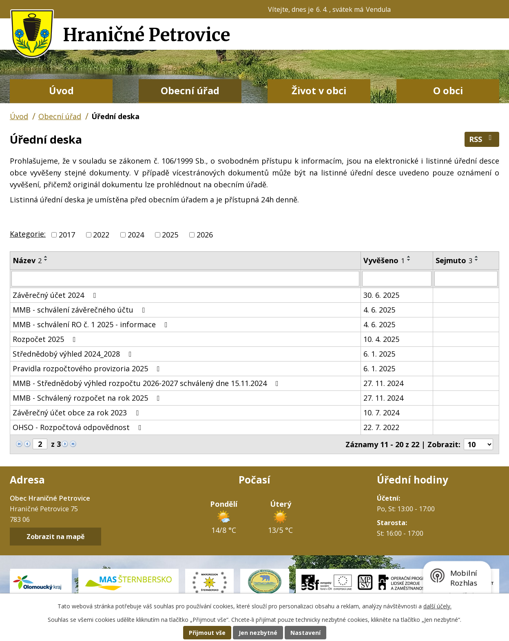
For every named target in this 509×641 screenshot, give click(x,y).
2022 (101, 235)
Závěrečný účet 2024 (56, 295)
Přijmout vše (207, 633)
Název (27, 260)
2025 (170, 235)
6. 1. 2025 (379, 354)
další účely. (437, 606)
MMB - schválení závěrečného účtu (80, 310)
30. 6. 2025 (381, 295)
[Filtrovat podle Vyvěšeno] (396, 278)
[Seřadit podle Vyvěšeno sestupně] (409, 260)
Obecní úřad (190, 90)
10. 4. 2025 (381, 339)
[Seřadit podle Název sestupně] (46, 260)
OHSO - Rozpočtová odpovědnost (79, 427)
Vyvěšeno (384, 260)
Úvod (61, 90)
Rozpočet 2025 (46, 339)
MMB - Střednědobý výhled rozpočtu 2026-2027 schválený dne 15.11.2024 (147, 383)
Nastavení (305, 633)
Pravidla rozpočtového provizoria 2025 (88, 368)
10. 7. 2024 (381, 412)
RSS (482, 139)
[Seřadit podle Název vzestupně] (46, 256)
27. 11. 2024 (383, 383)
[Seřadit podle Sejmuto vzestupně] (476, 256)
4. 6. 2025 (379, 310)
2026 (205, 235)
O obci (448, 90)
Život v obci (319, 90)
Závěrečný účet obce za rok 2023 (77, 412)
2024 (136, 235)
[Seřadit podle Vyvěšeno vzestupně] (409, 256)
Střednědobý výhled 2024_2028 (74, 354)
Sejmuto (454, 260)
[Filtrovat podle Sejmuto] (466, 278)
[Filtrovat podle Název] (185, 278)
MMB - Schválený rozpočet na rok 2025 (88, 398)
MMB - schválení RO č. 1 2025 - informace (92, 324)
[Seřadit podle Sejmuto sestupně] (476, 260)
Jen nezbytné (258, 633)
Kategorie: (28, 234)
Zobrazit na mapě (56, 536)
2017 (67, 235)
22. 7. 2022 (381, 427)
